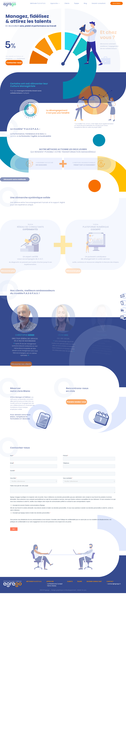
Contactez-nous (14, 62)
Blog (85, 3)
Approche (54, 3)
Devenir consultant (99, 3)
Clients (66, 3)
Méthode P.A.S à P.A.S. (38, 3)
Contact (110, 581)
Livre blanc (116, 3)
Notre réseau (51, 585)
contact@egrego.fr (114, 584)
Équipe (76, 3)
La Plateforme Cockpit (54, 584)
